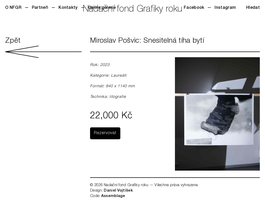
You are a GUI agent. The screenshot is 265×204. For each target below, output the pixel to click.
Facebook (194, 8)
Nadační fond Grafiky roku (132, 9)
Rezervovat (105, 133)
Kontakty (67, 8)
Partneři (40, 8)
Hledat (253, 8)
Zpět (43, 48)
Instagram (225, 8)
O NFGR (13, 8)
